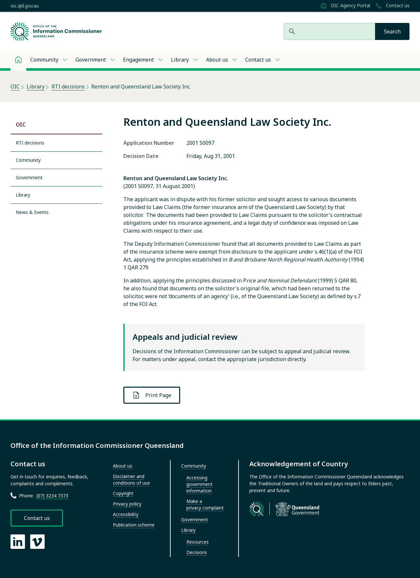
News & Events (32, 212)
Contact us (392, 6)
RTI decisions (68, 86)
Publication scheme (134, 525)
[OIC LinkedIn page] (17, 541)
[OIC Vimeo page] (37, 541)
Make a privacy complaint (205, 504)
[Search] (392, 31)
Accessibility (125, 514)
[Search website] (329, 31)
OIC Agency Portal (345, 6)
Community (44, 59)
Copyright (123, 493)
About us (217, 59)
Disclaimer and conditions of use (131, 479)
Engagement (138, 59)
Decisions (196, 552)
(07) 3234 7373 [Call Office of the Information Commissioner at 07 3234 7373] (52, 495)
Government (90, 59)
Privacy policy (127, 504)
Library (180, 59)
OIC (15, 86)
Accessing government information (199, 484)
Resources (197, 542)
